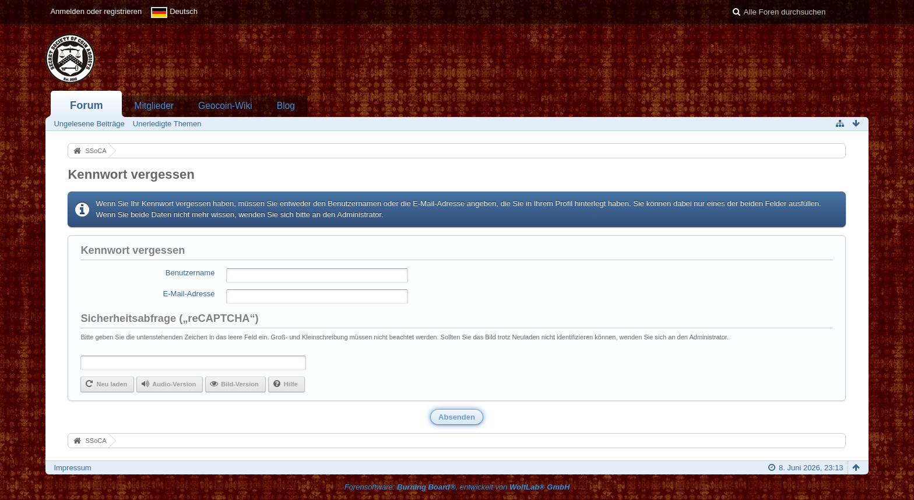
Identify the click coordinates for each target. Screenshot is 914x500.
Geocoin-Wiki (225, 106)
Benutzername (190, 272)
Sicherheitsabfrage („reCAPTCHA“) (169, 318)
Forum (86, 105)
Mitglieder (154, 106)
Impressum (72, 467)
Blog (286, 106)
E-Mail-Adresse (189, 293)
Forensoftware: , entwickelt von (457, 487)
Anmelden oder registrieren (96, 11)
